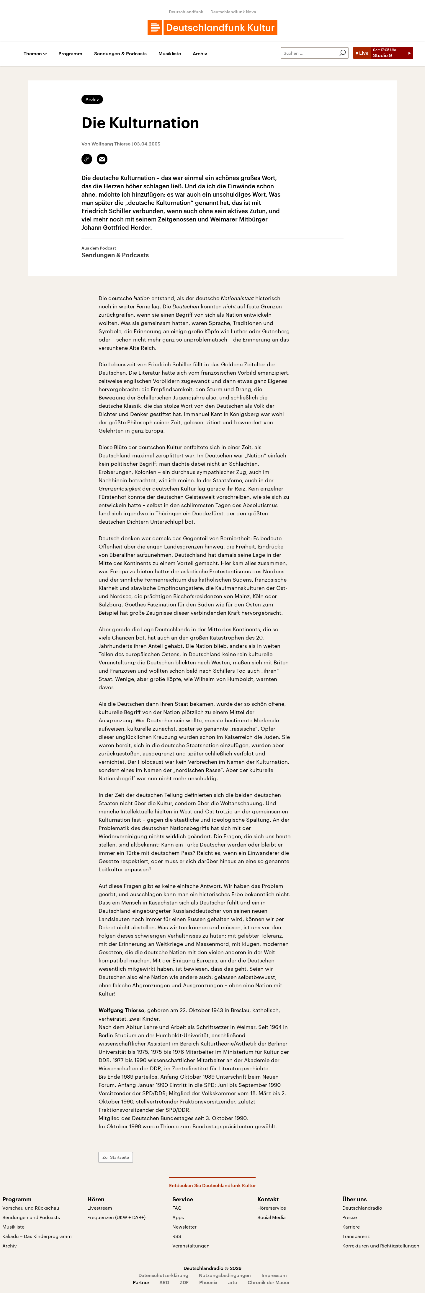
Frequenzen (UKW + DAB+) (116, 1217)
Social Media (271, 1217)
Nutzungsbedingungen (225, 1275)
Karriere (351, 1226)
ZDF (184, 1282)
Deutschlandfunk (186, 11)
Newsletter (184, 1226)
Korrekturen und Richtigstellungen (380, 1245)
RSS (176, 1236)
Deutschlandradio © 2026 (212, 1268)
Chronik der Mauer (269, 1282)
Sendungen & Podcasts (120, 53)
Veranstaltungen (191, 1245)
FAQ (177, 1208)
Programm (70, 53)
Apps (178, 1217)
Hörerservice (271, 1208)
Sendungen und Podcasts (31, 1217)
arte (232, 1282)
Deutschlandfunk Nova (233, 11)
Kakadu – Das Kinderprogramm (37, 1236)
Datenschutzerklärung (163, 1275)
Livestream (99, 1208)
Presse (349, 1217)
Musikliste (169, 53)
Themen (33, 53)
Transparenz (356, 1236)
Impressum (274, 1275)
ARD (164, 1282)
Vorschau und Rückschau (30, 1208)
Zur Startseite (115, 1157)
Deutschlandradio (362, 1208)
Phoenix (208, 1282)
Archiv (200, 53)
